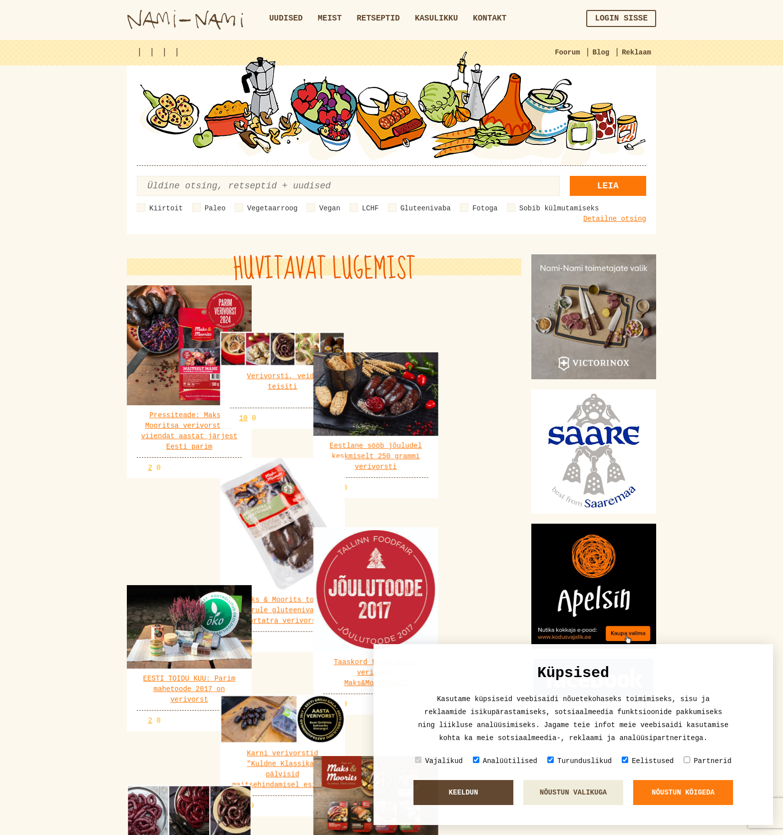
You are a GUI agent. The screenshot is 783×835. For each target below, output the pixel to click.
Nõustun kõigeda (683, 793)
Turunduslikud (579, 761)
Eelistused (648, 761)
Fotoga (484, 208)
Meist (330, 18)
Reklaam (636, 52)
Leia (608, 186)
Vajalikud (439, 761)
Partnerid (708, 761)
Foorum (567, 52)
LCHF (370, 208)
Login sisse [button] (621, 18)
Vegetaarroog (272, 208)
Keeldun (463, 793)
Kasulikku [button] (436, 18)
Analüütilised (505, 761)
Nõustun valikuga (573, 793)
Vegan (329, 208)
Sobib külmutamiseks (559, 208)
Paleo (215, 208)
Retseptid (378, 18)
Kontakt (489, 18)
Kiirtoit (166, 208)
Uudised (286, 18)
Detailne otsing (614, 219)
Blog (601, 52)
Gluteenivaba (425, 208)
